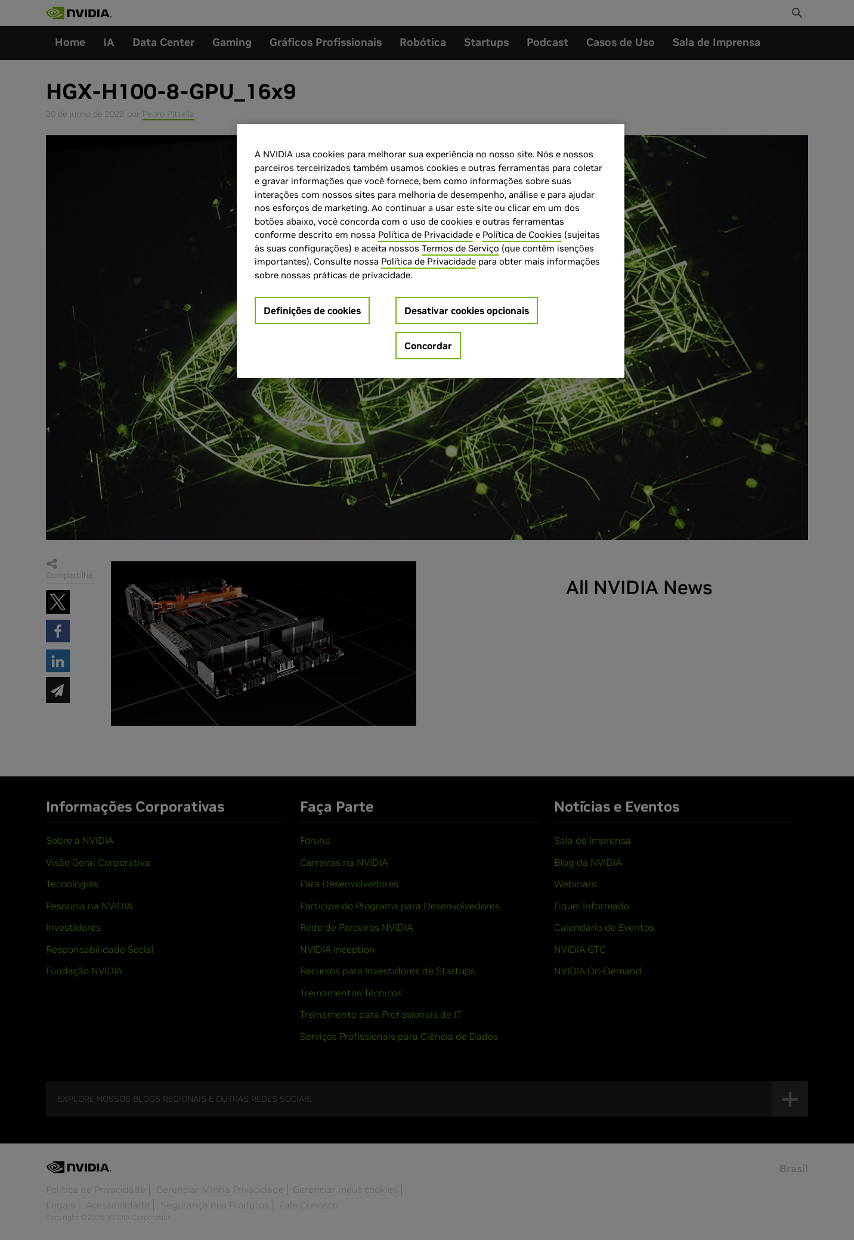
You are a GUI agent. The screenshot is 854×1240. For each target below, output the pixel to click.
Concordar (428, 346)
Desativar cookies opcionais (466, 310)
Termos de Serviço (460, 248)
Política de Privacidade (425, 234)
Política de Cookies (522, 234)
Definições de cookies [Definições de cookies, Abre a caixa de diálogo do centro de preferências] (312, 310)
